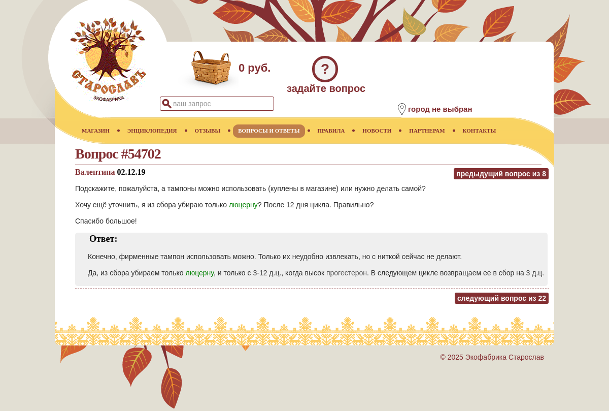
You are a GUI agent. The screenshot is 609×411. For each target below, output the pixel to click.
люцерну (243, 205)
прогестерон (346, 273)
